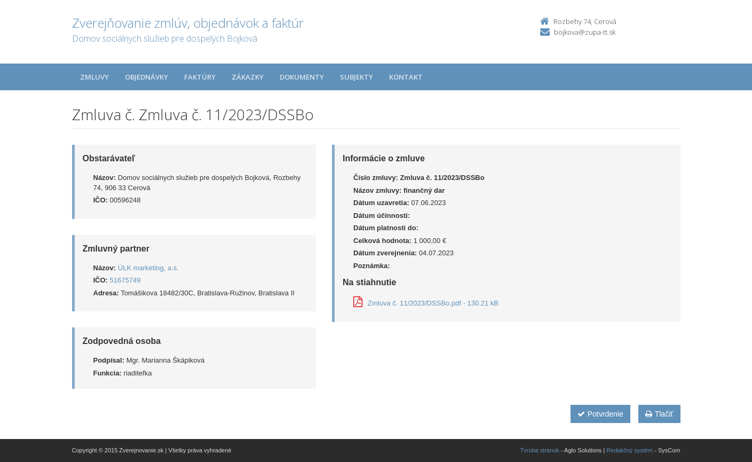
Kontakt (406, 77)
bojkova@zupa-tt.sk (584, 32)
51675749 (125, 280)
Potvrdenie (600, 414)
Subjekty (356, 77)
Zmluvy (94, 77)
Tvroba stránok (539, 450)
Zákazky (248, 77)
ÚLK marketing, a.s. (148, 268)
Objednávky (146, 77)
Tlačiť (659, 414)
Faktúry (200, 77)
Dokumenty (302, 77)
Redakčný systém (629, 450)
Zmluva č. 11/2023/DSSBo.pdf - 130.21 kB (425, 303)
